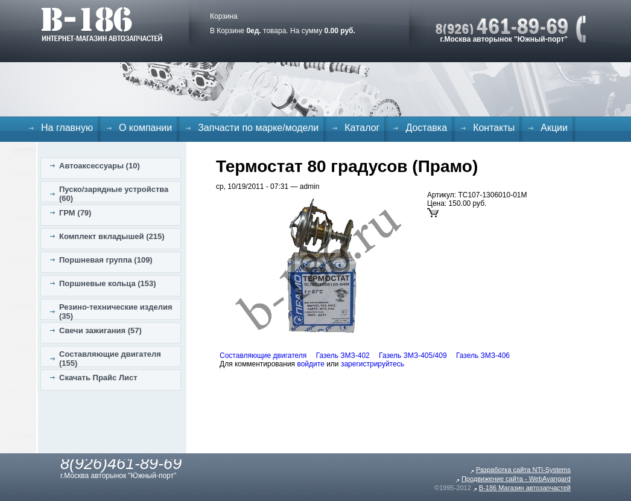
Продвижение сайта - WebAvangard (516, 478)
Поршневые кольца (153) (107, 283)
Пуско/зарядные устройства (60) (113, 194)
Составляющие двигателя (263, 355)
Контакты (494, 128)
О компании (145, 128)
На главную (67, 128)
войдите (310, 364)
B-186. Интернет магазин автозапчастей (101, 24)
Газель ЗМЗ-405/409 (412, 355)
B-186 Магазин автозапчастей (525, 487)
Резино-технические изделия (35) (116, 311)
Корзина (224, 16)
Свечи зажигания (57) (100, 330)
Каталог (361, 128)
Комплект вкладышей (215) (112, 236)
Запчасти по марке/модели (258, 128)
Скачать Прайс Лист (98, 377)
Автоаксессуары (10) (99, 165)
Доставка (426, 128)
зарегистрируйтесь (372, 364)
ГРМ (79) (75, 212)
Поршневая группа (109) (106, 259)
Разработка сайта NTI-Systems (523, 469)
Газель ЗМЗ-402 (343, 355)
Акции (554, 128)
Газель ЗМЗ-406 (483, 355)
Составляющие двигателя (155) (110, 358)
